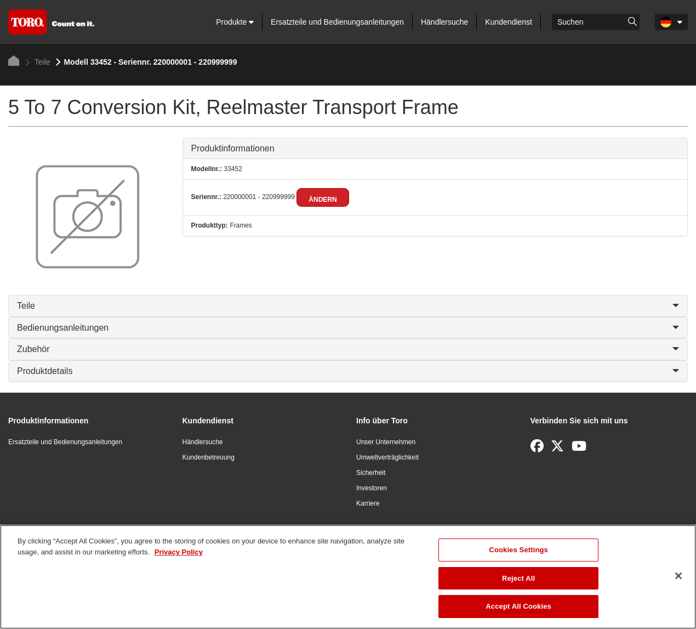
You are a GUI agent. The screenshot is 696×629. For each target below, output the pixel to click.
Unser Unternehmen (385, 442)
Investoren (371, 488)
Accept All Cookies (518, 606)
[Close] (678, 576)
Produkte (235, 22)
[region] (348, 577)
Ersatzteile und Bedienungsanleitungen (337, 22)
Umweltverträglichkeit (387, 457)
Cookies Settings (518, 550)
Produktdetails (348, 371)
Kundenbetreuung (208, 457)
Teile (37, 62)
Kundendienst (508, 22)
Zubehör (348, 349)
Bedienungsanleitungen (348, 327)
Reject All (518, 578)
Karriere (368, 503)
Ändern (322, 199)
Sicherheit (370, 473)
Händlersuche (444, 22)
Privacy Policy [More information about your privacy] (179, 552)
